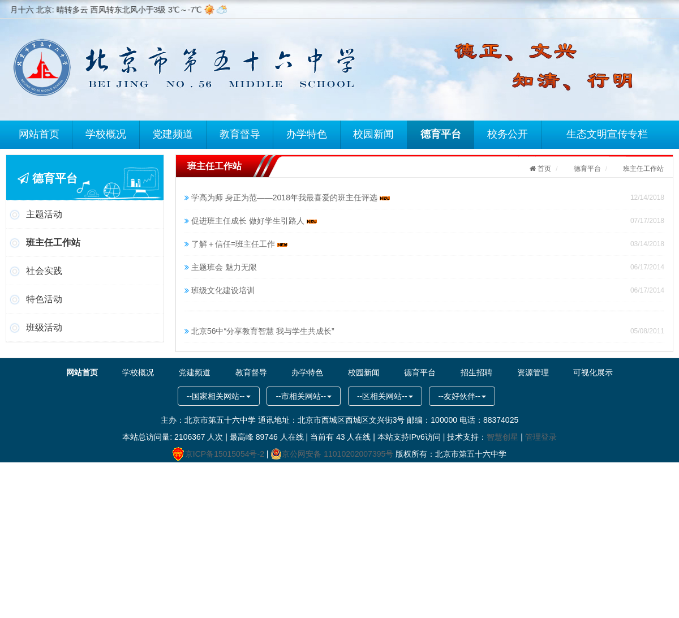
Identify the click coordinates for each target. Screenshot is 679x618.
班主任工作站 (53, 242)
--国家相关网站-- (219, 396)
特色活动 (44, 299)
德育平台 (442, 133)
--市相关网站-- (304, 396)
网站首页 (39, 133)
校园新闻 (374, 133)
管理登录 (541, 436)
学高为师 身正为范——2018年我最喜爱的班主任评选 (290, 197)
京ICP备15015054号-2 (218, 453)
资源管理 (524, 372)
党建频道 (173, 133)
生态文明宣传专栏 (608, 133)
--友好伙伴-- (462, 396)
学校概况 (106, 133)
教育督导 (240, 133)
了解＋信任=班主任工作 (239, 243)
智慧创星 (502, 436)
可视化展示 (583, 372)
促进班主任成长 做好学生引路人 (254, 220)
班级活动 (44, 327)
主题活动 (44, 214)
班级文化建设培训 (223, 290)
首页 (543, 169)
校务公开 (508, 133)
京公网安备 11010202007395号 (331, 454)
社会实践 (44, 271)
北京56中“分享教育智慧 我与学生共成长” (262, 331)
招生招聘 (471, 372)
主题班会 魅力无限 (224, 267)
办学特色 (307, 133)
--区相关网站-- (385, 396)
